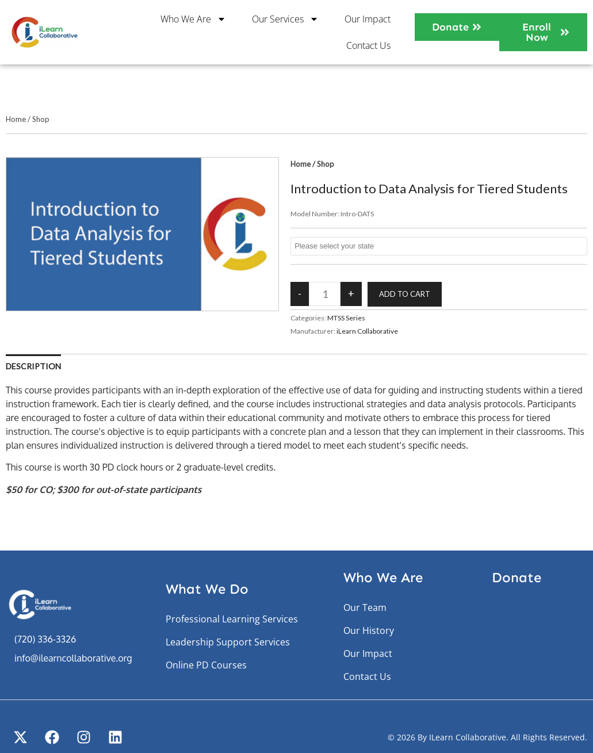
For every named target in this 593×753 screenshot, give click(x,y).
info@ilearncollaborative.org (73, 658)
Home (16, 119)
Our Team (365, 607)
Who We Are (193, 19)
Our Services (285, 19)
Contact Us (368, 45)
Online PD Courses (206, 665)
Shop (40, 119)
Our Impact (368, 19)
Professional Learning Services (232, 619)
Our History (368, 630)
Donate (516, 577)
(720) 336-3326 (45, 639)
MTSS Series (346, 318)
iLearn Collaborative (367, 331)
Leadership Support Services (228, 642)
